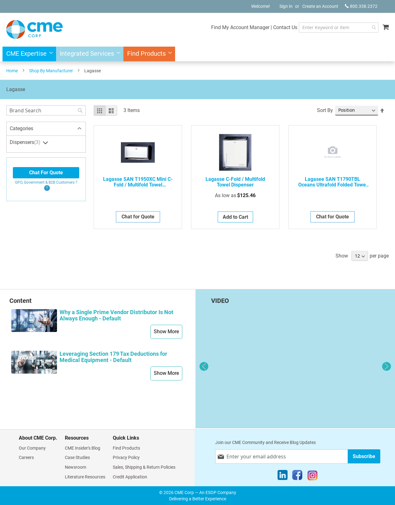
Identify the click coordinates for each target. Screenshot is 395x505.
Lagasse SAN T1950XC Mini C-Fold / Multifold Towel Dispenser (138, 182)
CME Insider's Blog (82, 448)
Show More (166, 331)
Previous (204, 366)
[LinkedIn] (283, 476)
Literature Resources (85, 476)
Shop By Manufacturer (51, 70)
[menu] (197, 54)
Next (386, 366)
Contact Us (276, 27)
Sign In (286, 6)
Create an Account (320, 6)
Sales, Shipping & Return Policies (144, 467)
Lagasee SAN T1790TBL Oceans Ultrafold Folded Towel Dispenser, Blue (332, 182)
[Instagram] (312, 476)
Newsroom (75, 467)
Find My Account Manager (231, 27)
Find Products (126, 448)
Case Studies (77, 457)
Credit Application (130, 476)
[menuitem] (28, 54)
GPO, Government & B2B (46, 182)
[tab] (46, 129)
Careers (26, 457)
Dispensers (26, 142)
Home (12, 70)
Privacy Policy (126, 457)
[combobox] (334, 28)
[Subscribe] (364, 456)
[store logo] (34, 29)
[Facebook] (297, 476)
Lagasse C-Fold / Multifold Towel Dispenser (235, 182)
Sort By (325, 110)
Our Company (32, 448)
